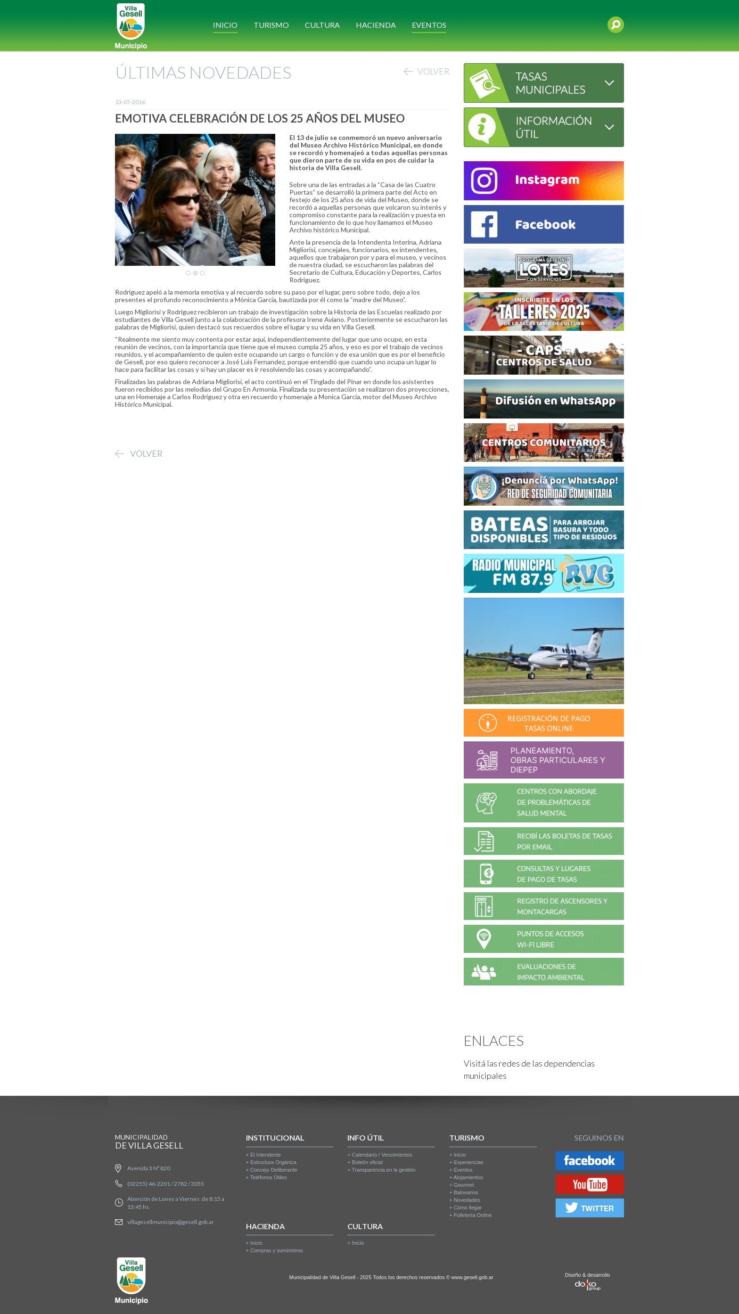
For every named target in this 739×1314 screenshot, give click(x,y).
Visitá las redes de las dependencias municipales (529, 1069)
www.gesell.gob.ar (472, 1277)
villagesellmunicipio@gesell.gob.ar (170, 1221)
